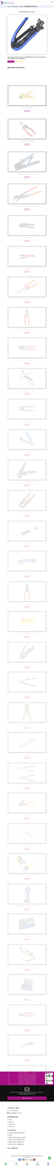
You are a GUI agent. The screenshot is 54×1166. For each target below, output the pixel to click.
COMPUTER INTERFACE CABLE (17, 1133)
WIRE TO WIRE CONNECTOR (16, 1142)
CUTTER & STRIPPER (27, 454)
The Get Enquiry (27, 1157)
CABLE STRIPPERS (27, 114)
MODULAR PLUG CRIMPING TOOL (27, 179)
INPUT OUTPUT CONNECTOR (16, 1144)
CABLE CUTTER (27, 696)
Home (9, 6)
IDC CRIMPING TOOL (27, 514)
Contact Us (12, 1126)
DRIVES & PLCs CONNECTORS (17, 1139)
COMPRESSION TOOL (27, 666)
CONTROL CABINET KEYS (27, 1089)
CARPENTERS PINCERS (27, 423)
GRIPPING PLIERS (27, 302)
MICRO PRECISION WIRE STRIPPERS (27, 635)
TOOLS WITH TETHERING (27, 968)
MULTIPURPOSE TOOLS (27, 393)
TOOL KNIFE (27, 1059)
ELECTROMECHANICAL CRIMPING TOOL (27, 908)
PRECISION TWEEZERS (27, 847)
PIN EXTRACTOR (27, 545)
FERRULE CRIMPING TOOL (27, 484)
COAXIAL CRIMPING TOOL (27, 363)
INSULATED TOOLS (27, 332)
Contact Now (27, 1098)
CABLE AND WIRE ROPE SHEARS (27, 877)
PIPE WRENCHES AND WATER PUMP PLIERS (27, 210)
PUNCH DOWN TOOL (27, 575)
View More (27, 117)
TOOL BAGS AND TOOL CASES (27, 998)
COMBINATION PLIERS (27, 147)
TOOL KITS (27, 938)
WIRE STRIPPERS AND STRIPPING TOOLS (27, 726)
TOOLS (10, 1135)
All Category (15, 6)
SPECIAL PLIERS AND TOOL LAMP (27, 1029)
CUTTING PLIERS (27, 817)
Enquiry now (11, 61)
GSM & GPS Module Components (17, 1137)
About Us (11, 1122)
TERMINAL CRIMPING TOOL (27, 605)
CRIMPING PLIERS (27, 241)
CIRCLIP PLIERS (27, 787)
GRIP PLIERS (27, 756)
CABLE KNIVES (27, 271)
